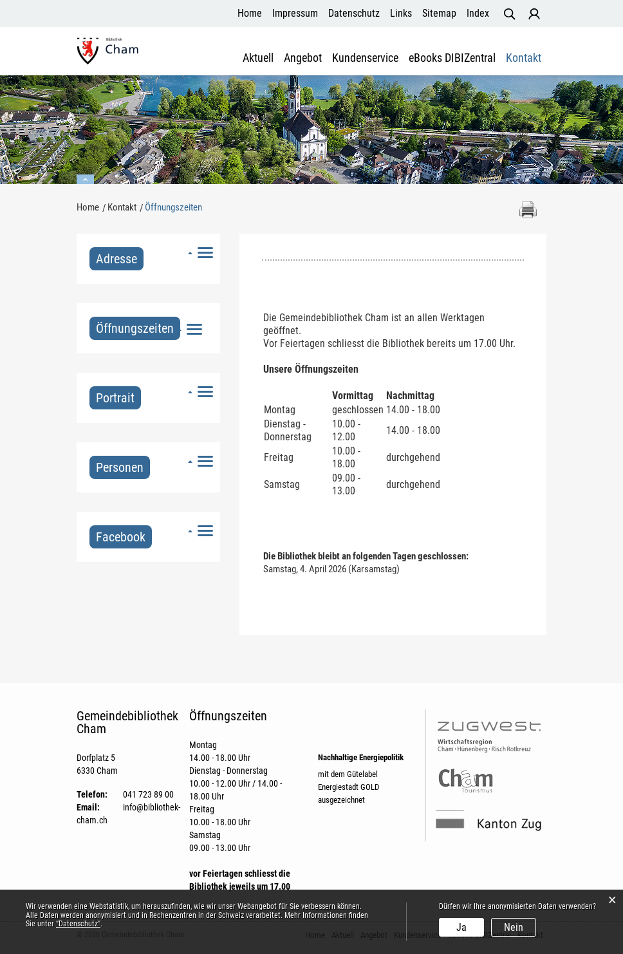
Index (478, 13)
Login (534, 14)
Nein (513, 927)
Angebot (303, 57)
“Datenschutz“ (78, 923)
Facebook (120, 537)
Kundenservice (365, 57)
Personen (120, 467)
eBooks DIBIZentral (452, 57)
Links (401, 13)
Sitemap (439, 13)
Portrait (115, 398)
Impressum (295, 13)
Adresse (116, 259)
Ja (461, 927)
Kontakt (523, 57)
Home (249, 13)
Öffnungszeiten (138, 328)
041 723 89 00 (148, 794)
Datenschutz (354, 13)
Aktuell (258, 57)
